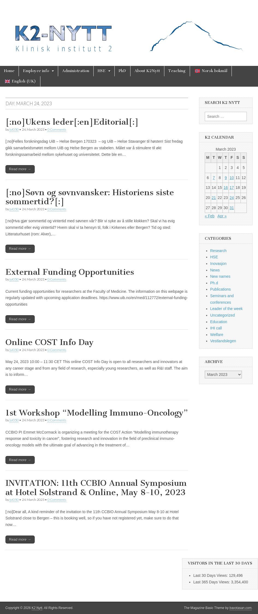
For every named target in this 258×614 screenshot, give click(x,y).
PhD (122, 71)
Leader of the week (226, 308)
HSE (102, 71)
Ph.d (214, 283)
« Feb (210, 216)
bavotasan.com (241, 608)
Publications (220, 289)
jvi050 (14, 129)
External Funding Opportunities (69, 272)
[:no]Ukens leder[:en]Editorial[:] (72, 122)
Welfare (216, 334)
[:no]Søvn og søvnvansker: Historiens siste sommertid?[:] (89, 197)
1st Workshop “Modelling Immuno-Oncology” (96, 413)
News (215, 270)
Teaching (177, 71)
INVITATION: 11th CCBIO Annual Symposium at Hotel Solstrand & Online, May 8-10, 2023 (96, 487)
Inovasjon (218, 263)
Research (218, 250)
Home (9, 71)
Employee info (36, 71)
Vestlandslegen (223, 341)
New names (220, 276)
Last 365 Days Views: (212, 582)
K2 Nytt (37, 608)
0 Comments (57, 129)
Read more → (20, 169)
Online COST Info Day (49, 342)
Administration (75, 71)
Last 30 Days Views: (211, 575)
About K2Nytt (147, 71)
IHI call (216, 328)
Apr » (221, 216)
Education (218, 322)
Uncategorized (222, 315)
